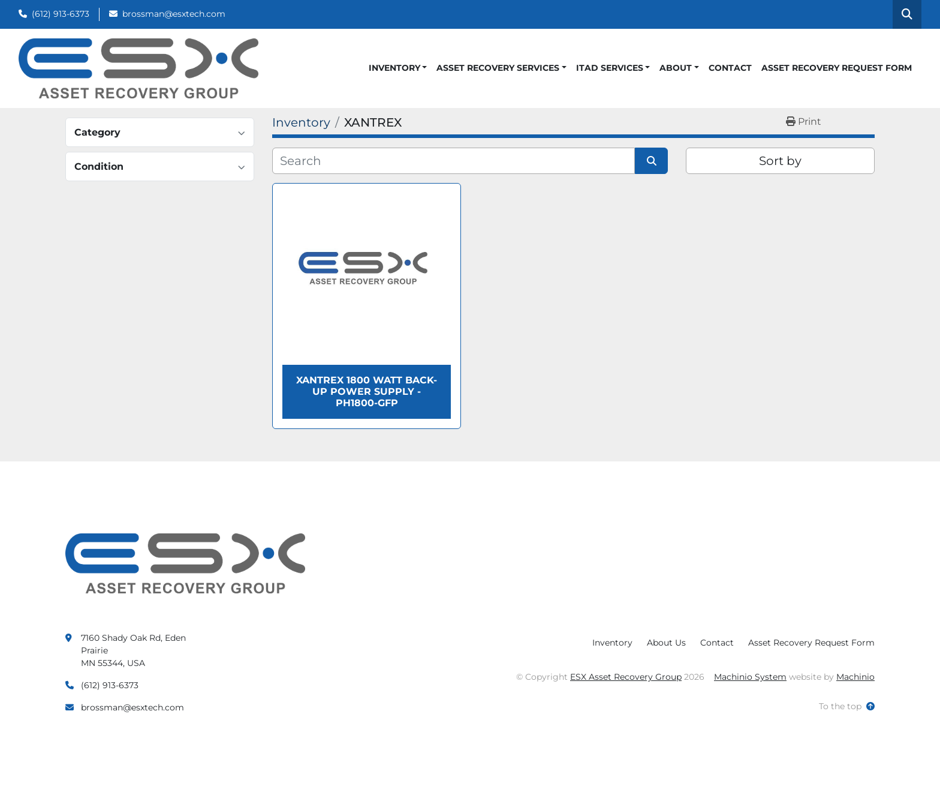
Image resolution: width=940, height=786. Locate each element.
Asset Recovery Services (497, 67)
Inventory (394, 67)
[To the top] (847, 706)
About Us (666, 642)
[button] (398, 68)
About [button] (675, 67)
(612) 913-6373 (60, 13)
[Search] (453, 161)
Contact (730, 67)
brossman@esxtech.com (173, 13)
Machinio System (750, 676)
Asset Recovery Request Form (836, 67)
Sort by (780, 161)
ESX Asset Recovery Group (626, 676)
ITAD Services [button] (609, 67)
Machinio (855, 676)
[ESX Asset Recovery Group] (185, 562)
